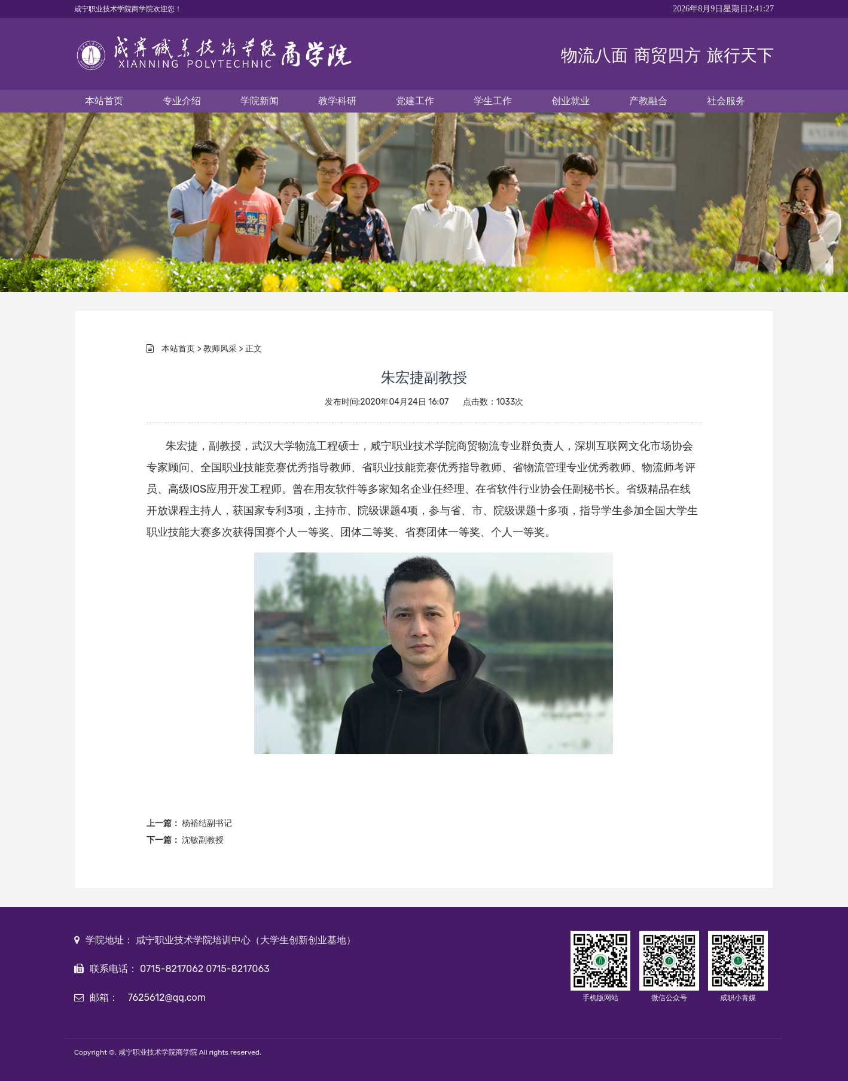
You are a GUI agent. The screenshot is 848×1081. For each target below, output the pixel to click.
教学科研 (337, 101)
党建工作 (415, 101)
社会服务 (726, 101)
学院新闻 (259, 101)
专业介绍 (182, 101)
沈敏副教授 (203, 840)
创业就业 (570, 101)
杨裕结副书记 (207, 823)
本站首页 (104, 101)
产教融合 (648, 101)
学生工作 (493, 101)
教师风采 (220, 349)
